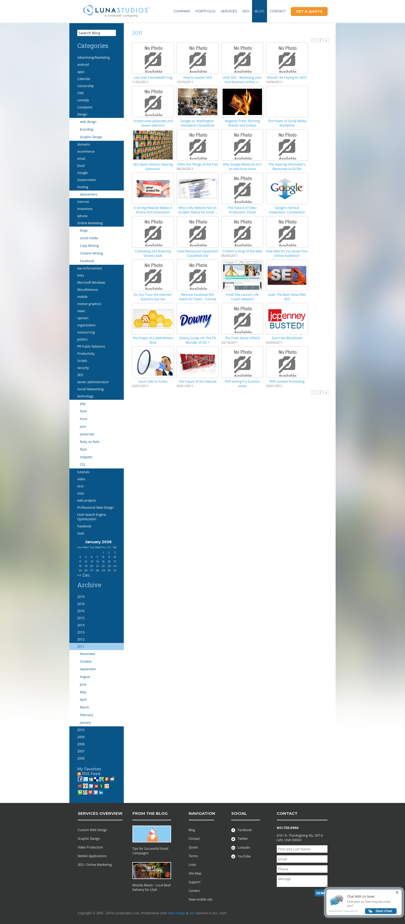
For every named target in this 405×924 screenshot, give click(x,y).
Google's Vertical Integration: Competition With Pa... (287, 212)
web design (88, 121)
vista (80, 493)
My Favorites (89, 769)
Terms (193, 856)
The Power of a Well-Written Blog (152, 340)
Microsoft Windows (91, 282)
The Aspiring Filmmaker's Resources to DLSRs (287, 166)
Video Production (90, 847)
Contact (278, 11)
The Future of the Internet (198, 381)
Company (181, 11)
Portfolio (206, 11)
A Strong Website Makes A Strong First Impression (153, 210)
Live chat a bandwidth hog (153, 77)
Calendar (83, 79)
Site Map (195, 873)
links (80, 275)
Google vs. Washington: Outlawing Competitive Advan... (198, 125)
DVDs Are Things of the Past (197, 164)
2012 (80, 639)
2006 (80, 758)
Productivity (86, 353)
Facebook (87, 261)
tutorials (83, 472)
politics (82, 339)
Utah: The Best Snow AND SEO (287, 296)
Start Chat (384, 913)
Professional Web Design (95, 507)
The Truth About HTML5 (242, 338)
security (83, 368)
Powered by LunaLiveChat (343, 913)
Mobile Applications (92, 856)
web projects (86, 500)
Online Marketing (90, 223)
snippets (86, 457)
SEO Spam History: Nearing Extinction (153, 166)
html (83, 411)
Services (229, 11)
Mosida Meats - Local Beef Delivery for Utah (151, 887)
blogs (84, 230)
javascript (87, 434)
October (86, 661)
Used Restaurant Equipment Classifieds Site (197, 253)
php (83, 403)
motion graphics (89, 304)
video (81, 479)
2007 (80, 751)
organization (86, 325)
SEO (245, 11)
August (85, 677)
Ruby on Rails (90, 441)
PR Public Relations (91, 346)
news (81, 311)
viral (80, 486)
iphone (82, 216)
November (87, 654)
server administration (93, 382)
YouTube (241, 856)
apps (80, 71)
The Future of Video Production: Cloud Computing (242, 212)
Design (82, 114)
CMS (80, 93)
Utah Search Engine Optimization (91, 516)
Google (82, 173)
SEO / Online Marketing (95, 864)
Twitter (239, 838)
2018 (80, 604)
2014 (80, 625)
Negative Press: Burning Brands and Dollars (242, 123)
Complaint (85, 107)
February (86, 715)
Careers (194, 890)
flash (83, 449)
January (85, 722)
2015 (80, 618)
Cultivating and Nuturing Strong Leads (153, 253)
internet (83, 201)
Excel (81, 165)
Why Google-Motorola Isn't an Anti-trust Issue (242, 166)
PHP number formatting (287, 381)
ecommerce (86, 151)
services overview (100, 813)
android (83, 64)
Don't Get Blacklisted (287, 338)
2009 (80, 737)
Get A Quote (309, 11)
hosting (82, 187)
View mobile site (201, 899)
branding (86, 129)
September (88, 669)
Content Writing (91, 253)
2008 (80, 744)
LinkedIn (240, 847)
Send (321, 893)
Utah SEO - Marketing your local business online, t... (242, 79)
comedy (83, 100)
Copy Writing (89, 245)
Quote (193, 847)
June (83, 684)
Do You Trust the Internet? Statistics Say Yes (153, 296)
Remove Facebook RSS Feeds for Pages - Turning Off (197, 299)
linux (83, 419)
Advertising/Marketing (93, 57)
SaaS (80, 533)
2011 (80, 646)
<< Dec (83, 575)
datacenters (88, 194)
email (81, 158)
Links (192, 864)
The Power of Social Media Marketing (287, 123)
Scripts (82, 360)
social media (89, 238)
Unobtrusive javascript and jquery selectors (153, 123)
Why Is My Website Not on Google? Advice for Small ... (197, 210)
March (84, 707)
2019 (80, 597)
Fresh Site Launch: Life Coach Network (242, 296)
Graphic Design (91, 137)
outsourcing (86, 332)
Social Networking (90, 389)
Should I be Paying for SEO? (287, 77)
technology (85, 396)
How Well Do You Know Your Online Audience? (287, 253)
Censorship (85, 86)
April (83, 699)
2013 (80, 632)
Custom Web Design (92, 830)
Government (86, 180)
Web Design (176, 913)
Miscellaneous (87, 289)
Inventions (85, 209)
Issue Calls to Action (153, 381)
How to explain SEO (197, 77)
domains (83, 144)
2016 (80, 611)
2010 (80, 730)
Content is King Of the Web (242, 251)
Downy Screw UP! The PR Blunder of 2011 (198, 340)
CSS (82, 464)
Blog (259, 11)
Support (195, 882)
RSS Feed (88, 773)
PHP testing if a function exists (242, 383)
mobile (82, 296)
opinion (83, 318)
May (83, 692)
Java (83, 426)
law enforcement (89, 268)
